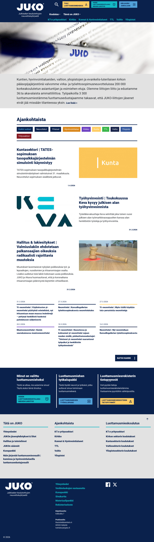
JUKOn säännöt (11, 446)
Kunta (96, 129)
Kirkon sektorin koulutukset (120, 436)
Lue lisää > (71, 103)
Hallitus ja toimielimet (15, 441)
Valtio (120, 19)
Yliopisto (126, 129)
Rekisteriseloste (64, 504)
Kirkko (72, 19)
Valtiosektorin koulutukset (120, 446)
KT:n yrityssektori (57, 19)
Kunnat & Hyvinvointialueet (93, 19)
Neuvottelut (41, 129)
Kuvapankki (9, 450)
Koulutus (54, 14)
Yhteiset (55, 129)
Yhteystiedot (9, 431)
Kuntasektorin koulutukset (120, 441)
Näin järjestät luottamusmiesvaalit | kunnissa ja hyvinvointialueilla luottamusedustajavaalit (22, 459)
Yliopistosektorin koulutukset (121, 450)
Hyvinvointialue (72, 129)
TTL (112, 19)
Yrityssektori (24, 136)
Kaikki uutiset (24, 129)
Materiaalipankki (64, 500)
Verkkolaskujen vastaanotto (70, 488)
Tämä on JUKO (71, 14)
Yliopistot (130, 19)
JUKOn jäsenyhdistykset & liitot (19, 436)
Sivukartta (60, 496)
